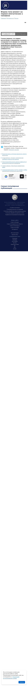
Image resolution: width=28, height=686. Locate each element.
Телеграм (14, 238)
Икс (15, 247)
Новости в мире (15, 227)
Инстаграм (15, 241)
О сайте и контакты (15, 207)
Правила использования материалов (14, 214)
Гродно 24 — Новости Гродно (15, 197)
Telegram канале (13, 149)
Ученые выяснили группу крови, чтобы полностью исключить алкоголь (14, 170)
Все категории (15, 232)
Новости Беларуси (15, 225)
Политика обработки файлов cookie (15, 212)
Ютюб (14, 248)
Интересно (10, 18)
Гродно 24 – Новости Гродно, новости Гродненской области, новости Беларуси (6, 5)
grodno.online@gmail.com (18, 205)
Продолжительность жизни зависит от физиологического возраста (14, 162)
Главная (3, 18)
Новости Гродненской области (15, 224)
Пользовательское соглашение (15, 209)
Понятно (22, 682)
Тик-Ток (15, 242)
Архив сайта (15, 234)
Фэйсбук (15, 239)
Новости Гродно (15, 222)
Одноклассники (15, 244)
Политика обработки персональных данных (15, 211)
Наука (16, 18)
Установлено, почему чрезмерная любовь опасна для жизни (12, 158)
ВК (14, 245)
